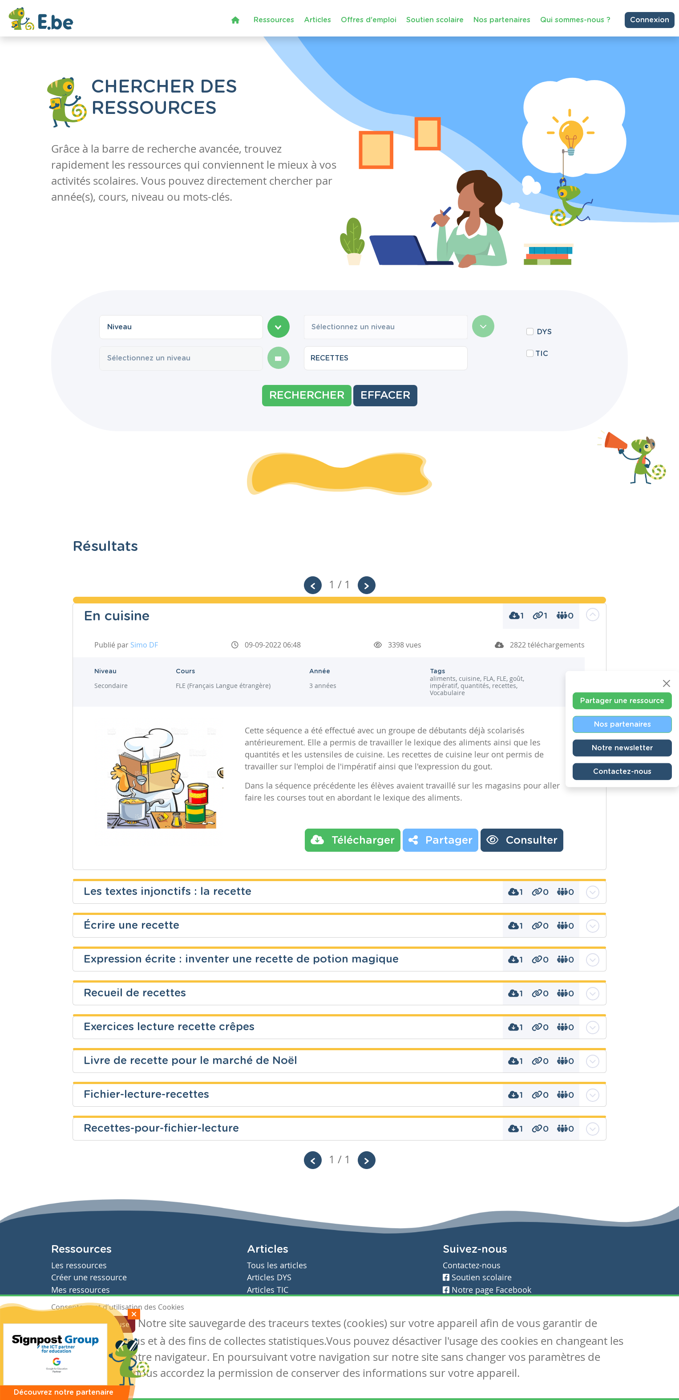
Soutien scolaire (435, 17)
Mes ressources (80, 1290)
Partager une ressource (622, 700)
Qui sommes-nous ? (575, 17)
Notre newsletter (622, 748)
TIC (541, 353)
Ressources (274, 17)
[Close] (666, 683)
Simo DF (144, 645)
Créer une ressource (89, 1277)
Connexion (649, 17)
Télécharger (353, 840)
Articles (317, 17)
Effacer (385, 395)
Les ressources (79, 1265)
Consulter (522, 840)
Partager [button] (440, 840)
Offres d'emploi (368, 17)
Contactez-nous (622, 771)
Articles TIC (267, 1290)
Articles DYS (269, 1277)
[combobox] (181, 327)
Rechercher (306, 395)
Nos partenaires (501, 17)
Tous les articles (277, 1265)
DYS (544, 332)
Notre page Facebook (487, 1290)
